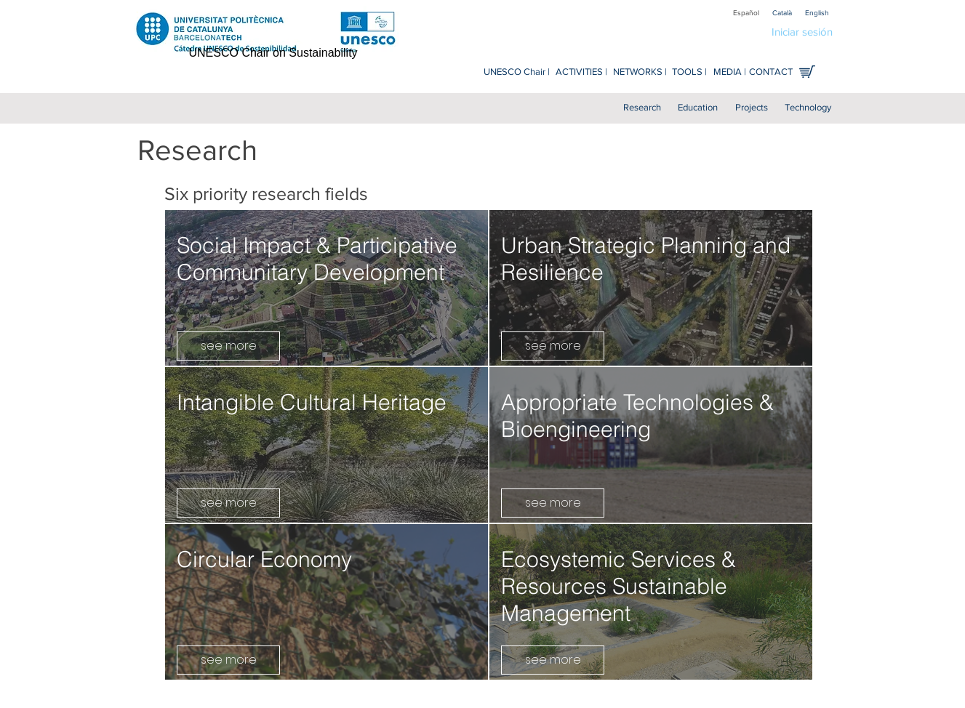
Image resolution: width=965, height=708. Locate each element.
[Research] (642, 108)
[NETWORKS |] (640, 72)
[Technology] (808, 108)
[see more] (228, 346)
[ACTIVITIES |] (581, 72)
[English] (817, 13)
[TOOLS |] (689, 72)
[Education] (698, 108)
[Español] (746, 13)
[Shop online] (807, 72)
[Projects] (751, 108)
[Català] (782, 13)
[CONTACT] (771, 72)
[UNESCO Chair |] (516, 72)
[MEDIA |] (730, 72)
